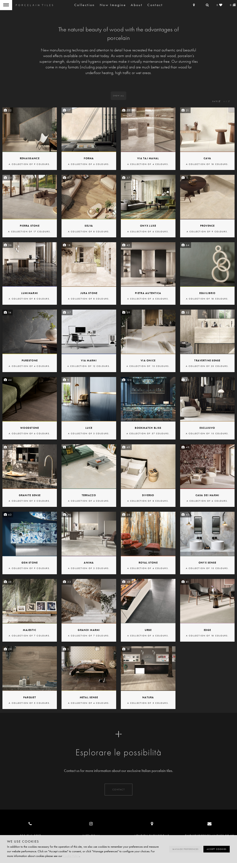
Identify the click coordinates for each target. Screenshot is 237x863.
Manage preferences (185, 849)
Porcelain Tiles (34, 5)
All (118, 96)
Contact (155, 5)
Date (216, 101)
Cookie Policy (71, 856)
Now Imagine (113, 5)
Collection (84, 5)
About (136, 5)
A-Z (226, 101)
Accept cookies (216, 849)
